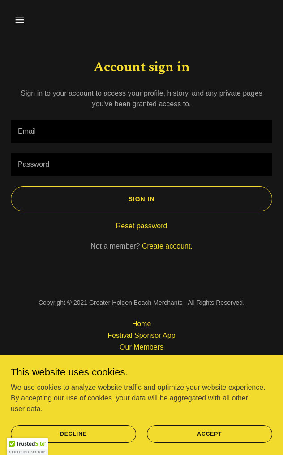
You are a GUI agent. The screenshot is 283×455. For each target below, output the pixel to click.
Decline (73, 433)
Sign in (141, 198)
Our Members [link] (141, 347)
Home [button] (141, 324)
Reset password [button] (141, 226)
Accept (209, 433)
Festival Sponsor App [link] (141, 335)
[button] (30, 20)
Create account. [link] (167, 246)
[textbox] (141, 131)
